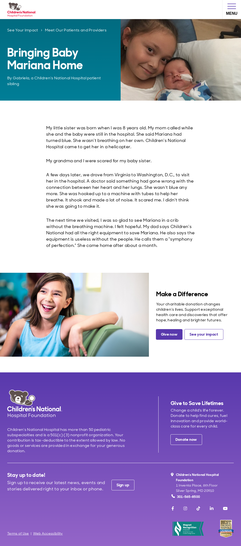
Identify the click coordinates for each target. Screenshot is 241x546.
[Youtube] (225, 508)
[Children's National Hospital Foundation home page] (22, 9)
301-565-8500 (185, 496)
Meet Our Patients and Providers (76, 30)
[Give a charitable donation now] (169, 334)
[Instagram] (185, 508)
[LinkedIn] (211, 508)
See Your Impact (22, 30)
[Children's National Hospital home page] (34, 403)
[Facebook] (172, 508)
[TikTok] (198, 508)
